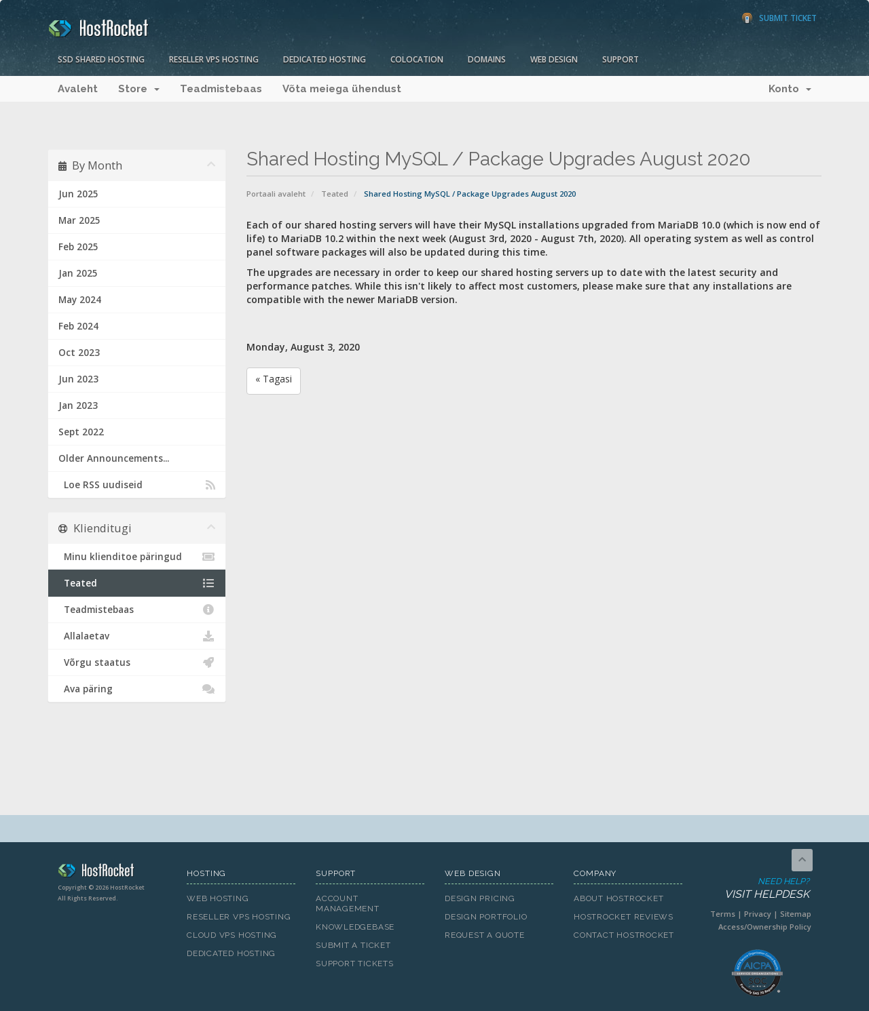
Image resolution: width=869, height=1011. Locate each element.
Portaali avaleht (276, 194)
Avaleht (78, 89)
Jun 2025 (78, 194)
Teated (334, 194)
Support (620, 59)
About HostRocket (618, 898)
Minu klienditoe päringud (136, 557)
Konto (790, 89)
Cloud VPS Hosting (232, 935)
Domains (487, 59)
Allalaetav (136, 636)
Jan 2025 (78, 273)
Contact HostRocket (624, 935)
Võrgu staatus (136, 662)
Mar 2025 (79, 220)
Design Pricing (480, 898)
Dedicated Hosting (324, 59)
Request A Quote (485, 935)
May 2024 (79, 300)
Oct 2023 (79, 352)
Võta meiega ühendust (341, 89)
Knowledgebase (355, 927)
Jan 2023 (78, 405)
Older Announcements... (113, 458)
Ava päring (136, 689)
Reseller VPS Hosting (214, 59)
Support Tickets (355, 963)
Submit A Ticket (353, 945)
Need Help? (756, 888)
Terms (722, 914)
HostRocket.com (112, 873)
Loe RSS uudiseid (136, 485)
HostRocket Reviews (623, 916)
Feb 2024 (78, 326)
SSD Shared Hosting (101, 59)
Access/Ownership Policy (764, 926)
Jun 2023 (78, 379)
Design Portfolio (486, 916)
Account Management (348, 903)
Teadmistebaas (221, 89)
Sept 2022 (81, 432)
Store (139, 89)
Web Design (554, 59)
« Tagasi (273, 378)
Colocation (416, 59)
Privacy (757, 914)
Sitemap (795, 914)
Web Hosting (218, 898)
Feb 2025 (78, 247)
